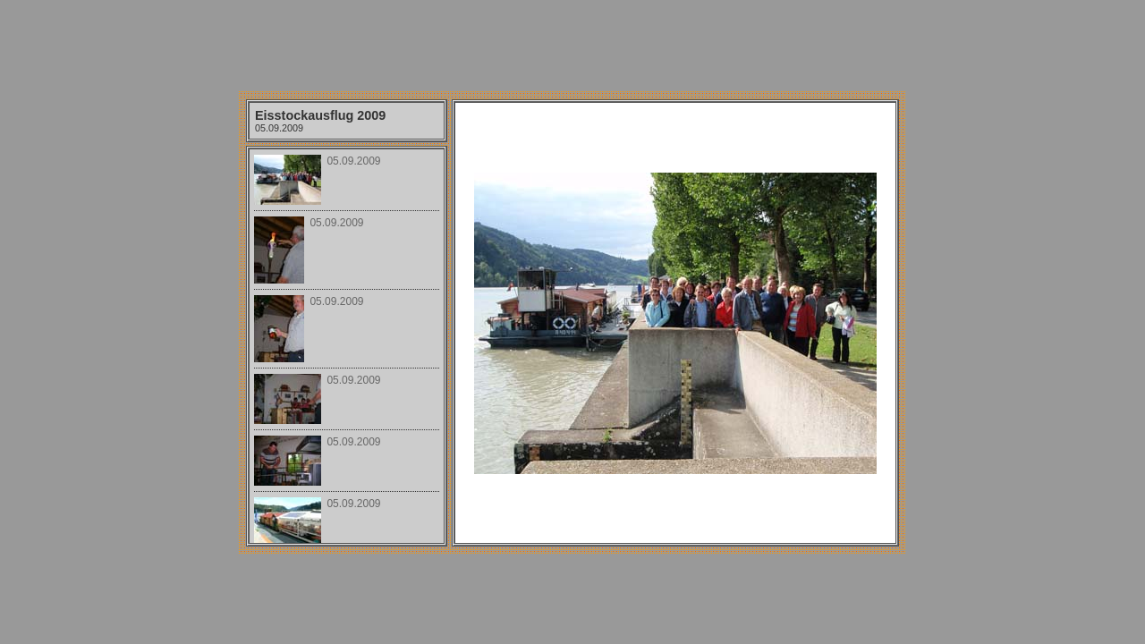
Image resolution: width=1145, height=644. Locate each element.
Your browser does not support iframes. (347, 346)
